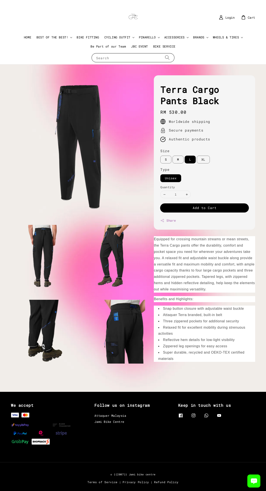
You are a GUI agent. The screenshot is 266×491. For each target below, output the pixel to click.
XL (203, 159)
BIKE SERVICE (164, 46)
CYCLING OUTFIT (117, 37)
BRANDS (198, 37)
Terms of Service (102, 482)
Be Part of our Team (108, 46)
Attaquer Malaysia (110, 416)
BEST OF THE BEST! (52, 37)
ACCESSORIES (174, 37)
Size (164, 150)
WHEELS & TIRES (226, 37)
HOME (27, 37)
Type (164, 169)
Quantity (167, 187)
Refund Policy (166, 482)
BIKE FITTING (88, 37)
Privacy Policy (136, 482)
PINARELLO (147, 37)
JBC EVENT (139, 46)
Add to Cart (205, 208)
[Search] (167, 57)
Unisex (171, 178)
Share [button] (168, 220)
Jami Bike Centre (109, 422)
